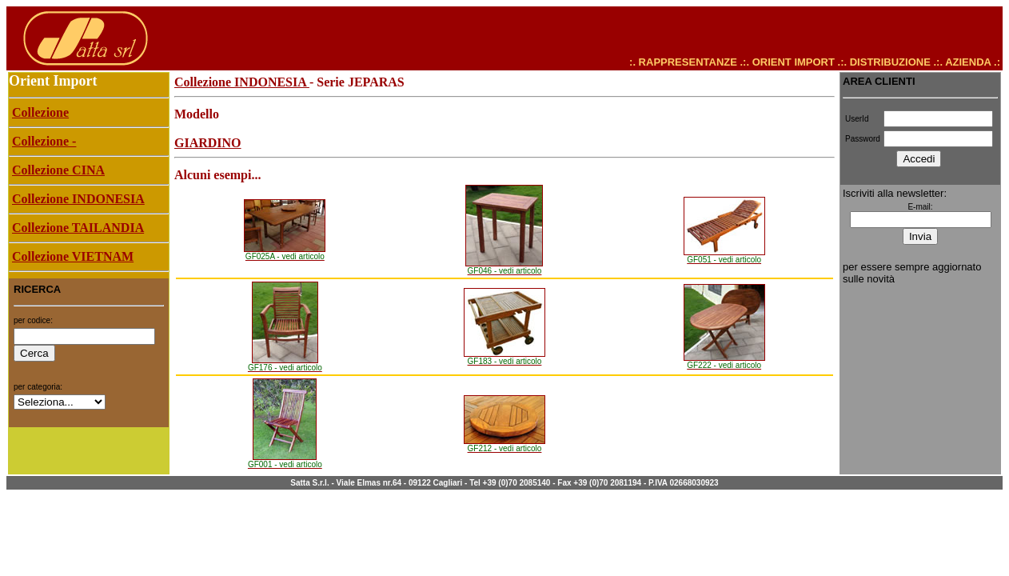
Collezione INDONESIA (241, 82)
